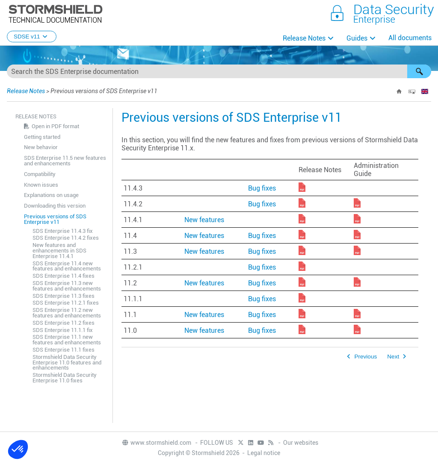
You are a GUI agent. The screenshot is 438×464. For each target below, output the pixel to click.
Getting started (42, 137)
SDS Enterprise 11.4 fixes (64, 276)
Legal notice (263, 452)
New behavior (41, 147)
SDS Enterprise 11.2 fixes (64, 323)
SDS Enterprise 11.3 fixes (64, 296)
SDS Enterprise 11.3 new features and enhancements (67, 286)
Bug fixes (262, 188)
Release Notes (304, 38)
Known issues (41, 185)
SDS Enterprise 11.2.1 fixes (66, 303)
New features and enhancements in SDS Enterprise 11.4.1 (59, 250)
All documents (410, 38)
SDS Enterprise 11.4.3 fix (63, 231)
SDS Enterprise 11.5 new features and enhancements (65, 161)
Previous (365, 356)
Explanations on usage (51, 195)
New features (204, 220)
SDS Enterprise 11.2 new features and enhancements (67, 313)
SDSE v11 (32, 36)
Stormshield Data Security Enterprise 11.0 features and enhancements (67, 362)
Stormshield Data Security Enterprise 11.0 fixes (65, 378)
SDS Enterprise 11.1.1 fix (63, 330)
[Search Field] (219, 71)
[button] (419, 71)
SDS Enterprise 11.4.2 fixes (66, 238)
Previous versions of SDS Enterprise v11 (55, 219)
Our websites (300, 442)
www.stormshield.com (156, 442)
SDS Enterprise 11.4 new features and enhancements (67, 266)
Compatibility (40, 174)
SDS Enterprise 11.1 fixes (64, 350)
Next (393, 356)
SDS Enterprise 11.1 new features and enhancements (67, 340)
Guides (356, 38)
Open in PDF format (55, 126)
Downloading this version (55, 206)
